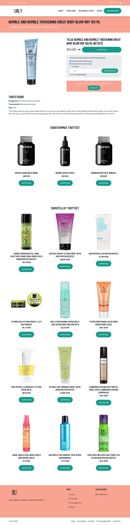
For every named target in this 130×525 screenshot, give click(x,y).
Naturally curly (86, 11)
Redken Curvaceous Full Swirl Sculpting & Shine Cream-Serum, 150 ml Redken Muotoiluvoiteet (26, 256)
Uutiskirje (75, 66)
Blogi (99, 11)
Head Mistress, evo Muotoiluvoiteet (104, 253)
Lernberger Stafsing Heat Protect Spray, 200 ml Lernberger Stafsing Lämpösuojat (103, 390)
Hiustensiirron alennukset (82, 64)
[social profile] (24, 3)
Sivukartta (117, 521)
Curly (60, 11)
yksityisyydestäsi (81, 74)
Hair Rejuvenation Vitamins (26, 173)
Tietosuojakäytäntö (103, 521)
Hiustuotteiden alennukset (82, 61)
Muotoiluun (23, 101)
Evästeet (91, 521)
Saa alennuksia (110, 71)
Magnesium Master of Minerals (103, 173)
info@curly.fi (112, 2)
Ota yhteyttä (81, 521)
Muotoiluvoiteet (34, 101)
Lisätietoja (102, 50)
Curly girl (71, 11)
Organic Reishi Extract (65, 173)
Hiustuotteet (112, 11)
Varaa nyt (94, 88)
